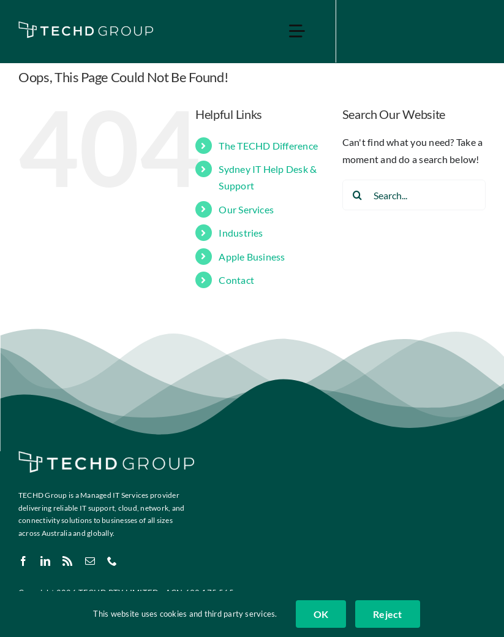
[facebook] (23, 561)
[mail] (90, 561)
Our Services (246, 209)
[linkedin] (45, 561)
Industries (241, 232)
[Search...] (414, 195)
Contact (236, 280)
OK (321, 614)
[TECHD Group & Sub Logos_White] (85, 26)
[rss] (67, 561)
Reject (387, 614)
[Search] (357, 195)
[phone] (112, 561)
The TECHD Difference (268, 145)
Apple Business (252, 256)
